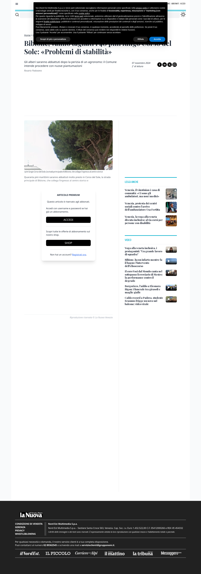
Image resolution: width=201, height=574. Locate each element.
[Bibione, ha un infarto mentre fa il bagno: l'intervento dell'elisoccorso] (144, 263)
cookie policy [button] (84, 13)
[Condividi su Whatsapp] (174, 64)
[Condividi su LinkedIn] (164, 64)
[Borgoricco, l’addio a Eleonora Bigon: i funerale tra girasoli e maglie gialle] (144, 289)
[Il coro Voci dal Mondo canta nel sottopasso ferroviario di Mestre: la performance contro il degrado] (144, 276)
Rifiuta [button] (141, 39)
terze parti (79, 16)
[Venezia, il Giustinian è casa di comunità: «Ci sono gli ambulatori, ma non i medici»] (144, 193)
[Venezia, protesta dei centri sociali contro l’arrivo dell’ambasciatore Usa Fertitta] (144, 206)
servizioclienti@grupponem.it (98, 545)
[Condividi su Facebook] (159, 64)
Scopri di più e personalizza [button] (53, 39)
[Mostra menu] (16, 4)
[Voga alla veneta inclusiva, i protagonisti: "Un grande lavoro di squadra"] (144, 251)
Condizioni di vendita (29, 523)
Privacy (19, 530)
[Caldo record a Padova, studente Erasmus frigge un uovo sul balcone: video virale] (144, 301)
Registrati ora (79, 254)
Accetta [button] (157, 39)
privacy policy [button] (142, 8)
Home (27, 35)
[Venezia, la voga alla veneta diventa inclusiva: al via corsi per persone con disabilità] (144, 220)
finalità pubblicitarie (52, 21)
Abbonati (175, 4)
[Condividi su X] (169, 64)
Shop (68, 243)
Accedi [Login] (182, 4)
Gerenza (20, 527)
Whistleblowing (25, 533)
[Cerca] (17, 15)
